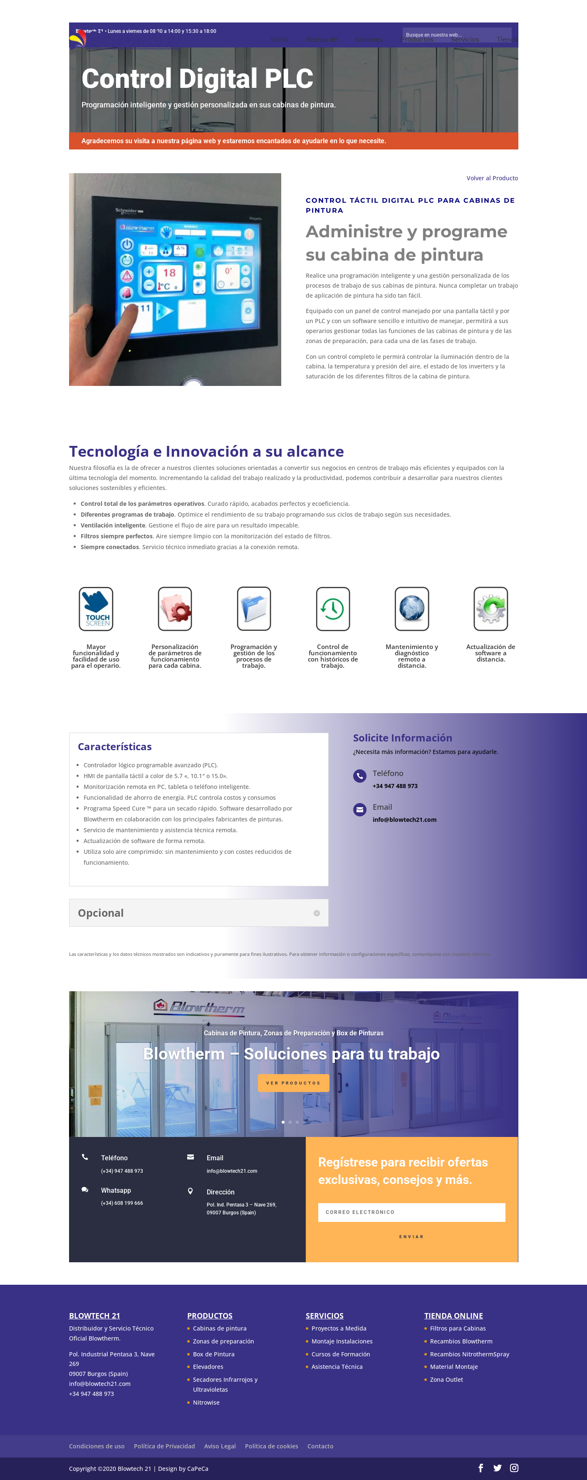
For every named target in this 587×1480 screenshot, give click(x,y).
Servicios (465, 40)
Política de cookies (271, 1446)
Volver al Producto (492, 178)
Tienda (507, 40)
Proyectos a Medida (339, 1328)
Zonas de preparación (223, 1341)
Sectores (369, 40)
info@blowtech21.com (232, 1171)
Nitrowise (206, 1402)
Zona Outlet (446, 1379)
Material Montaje (454, 1367)
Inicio (279, 40)
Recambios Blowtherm (461, 1341)
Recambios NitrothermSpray (469, 1354)
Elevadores (208, 1367)
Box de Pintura (214, 1354)
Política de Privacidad (164, 1446)
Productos (416, 40)
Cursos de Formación (341, 1354)
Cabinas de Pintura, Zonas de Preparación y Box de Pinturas (294, 1035)
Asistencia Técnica (337, 1367)
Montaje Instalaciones (342, 1341)
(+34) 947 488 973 (122, 1171)
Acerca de (321, 40)
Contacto (320, 1446)
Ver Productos (293, 1085)
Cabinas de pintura (220, 1328)
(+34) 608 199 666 (122, 1203)
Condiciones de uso (97, 1446)
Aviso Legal (220, 1446)
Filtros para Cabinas (458, 1328)
